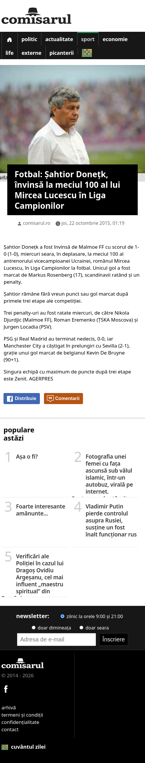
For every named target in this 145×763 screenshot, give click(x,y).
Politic (29, 39)
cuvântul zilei (23, 746)
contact (10, 729)
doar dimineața (51, 628)
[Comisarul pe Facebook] (5, 688)
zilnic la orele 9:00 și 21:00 (92, 616)
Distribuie (21, 398)
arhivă (8, 707)
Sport (88, 39)
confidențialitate (20, 722)
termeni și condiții (22, 714)
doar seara (94, 628)
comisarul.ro (36, 223)
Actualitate (59, 39)
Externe (31, 52)
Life (9, 52)
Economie (115, 39)
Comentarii (63, 398)
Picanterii (61, 52)
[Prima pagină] (9, 38)
